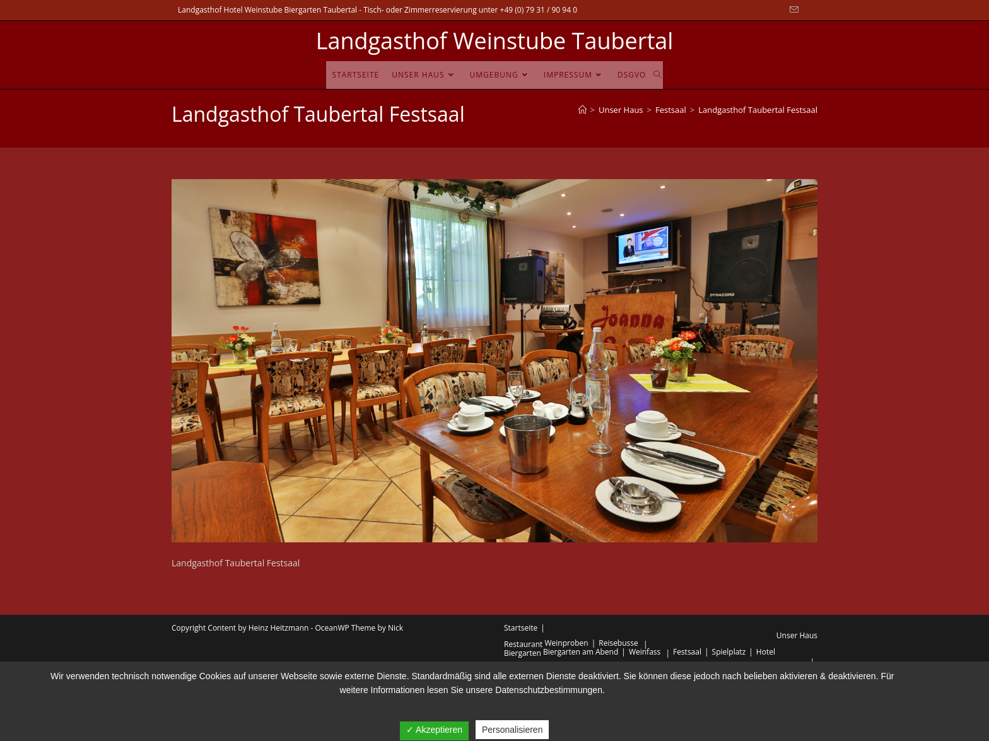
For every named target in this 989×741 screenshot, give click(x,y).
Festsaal (687, 651)
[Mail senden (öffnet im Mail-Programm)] (792, 10)
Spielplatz (729, 651)
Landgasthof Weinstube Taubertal (495, 40)
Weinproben (566, 643)
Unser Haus (796, 635)
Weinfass (644, 651)
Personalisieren (512, 730)
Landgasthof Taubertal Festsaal (757, 109)
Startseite (520, 627)
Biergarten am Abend (580, 651)
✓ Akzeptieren (434, 730)
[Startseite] (582, 109)
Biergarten (522, 653)
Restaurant (523, 644)
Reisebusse (618, 643)
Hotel (765, 651)
